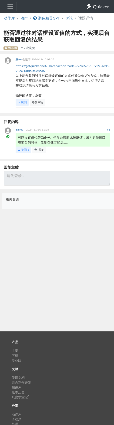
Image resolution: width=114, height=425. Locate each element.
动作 (24, 18)
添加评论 (37, 102)
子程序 (16, 419)
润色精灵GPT (46, 18)
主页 (15, 351)
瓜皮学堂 (20, 397)
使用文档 (18, 377)
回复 (39, 149)
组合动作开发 (21, 382)
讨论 (69, 18)
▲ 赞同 (22, 102)
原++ (19, 59)
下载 (15, 355)
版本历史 (18, 392)
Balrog (20, 129)
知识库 (16, 387)
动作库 (9, 18)
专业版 (16, 360)
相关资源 (12, 199)
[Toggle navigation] (10, 6)
